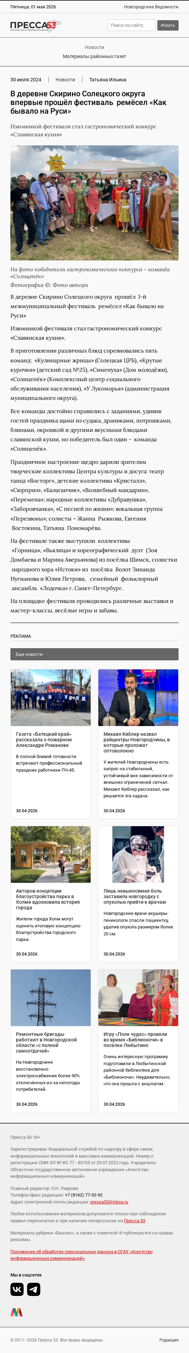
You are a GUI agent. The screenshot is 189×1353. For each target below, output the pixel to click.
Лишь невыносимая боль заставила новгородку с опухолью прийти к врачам (135, 896)
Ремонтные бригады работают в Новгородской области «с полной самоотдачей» (46, 1042)
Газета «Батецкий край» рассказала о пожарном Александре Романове (44, 739)
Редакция (169, 1340)
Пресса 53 (134, 1220)
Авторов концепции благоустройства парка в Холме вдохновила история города (48, 899)
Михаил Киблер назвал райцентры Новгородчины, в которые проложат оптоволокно (137, 742)
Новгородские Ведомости (151, 6)
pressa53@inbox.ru (109, 1202)
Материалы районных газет (94, 56)
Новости (94, 47)
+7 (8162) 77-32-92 (83, 1195)
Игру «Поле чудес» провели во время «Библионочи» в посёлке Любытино (135, 1039)
